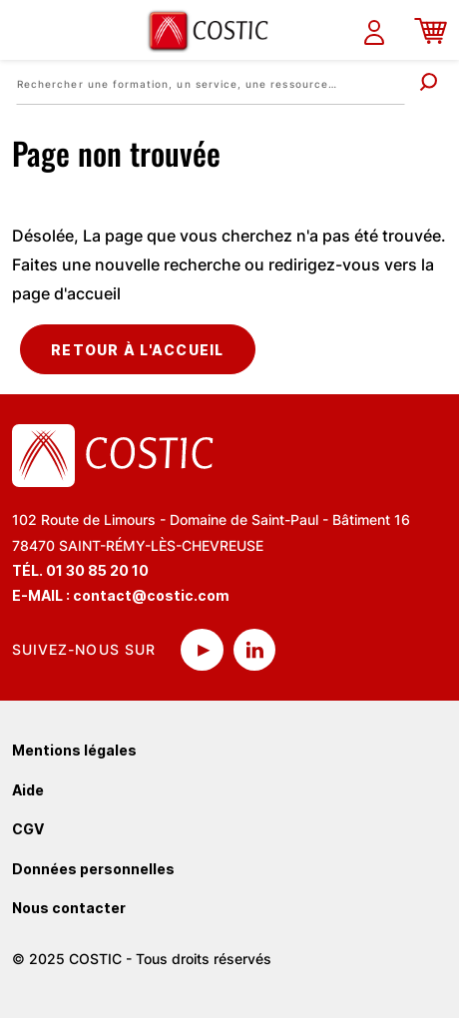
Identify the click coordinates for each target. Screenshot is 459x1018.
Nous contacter (69, 907)
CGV (28, 828)
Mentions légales (74, 750)
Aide (28, 789)
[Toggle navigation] (27, 30)
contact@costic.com (151, 595)
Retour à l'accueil (138, 349)
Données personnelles (93, 868)
